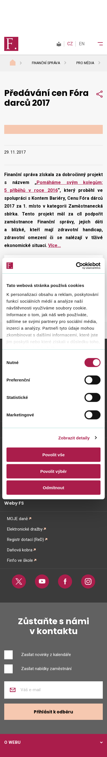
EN (81, 43)
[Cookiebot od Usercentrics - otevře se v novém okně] (76, 265)
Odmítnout (53, 487)
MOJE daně (17, 518)
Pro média (85, 63)
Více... (54, 245)
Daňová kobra (19, 549)
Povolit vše (53, 454)
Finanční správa (46, 63)
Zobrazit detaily (74, 437)
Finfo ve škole (20, 560)
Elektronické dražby (25, 529)
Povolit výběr (53, 471)
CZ (70, 43)
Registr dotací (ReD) (25, 539)
